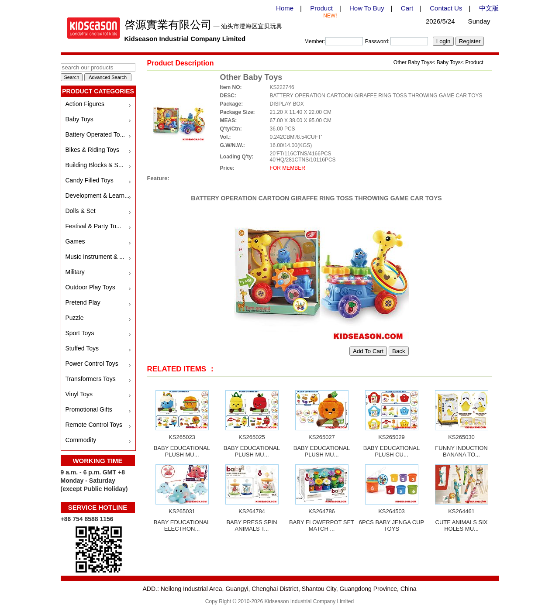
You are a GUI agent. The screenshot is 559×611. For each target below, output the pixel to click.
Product (321, 8)
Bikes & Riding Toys (92, 149)
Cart (407, 8)
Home (284, 8)
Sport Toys (80, 333)
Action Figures (85, 103)
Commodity (81, 439)
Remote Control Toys (94, 424)
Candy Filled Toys (90, 180)
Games (75, 241)
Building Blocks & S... (95, 164)
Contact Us (446, 8)
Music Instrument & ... (95, 256)
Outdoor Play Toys (90, 287)
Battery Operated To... (95, 134)
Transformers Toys (91, 378)
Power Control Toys (92, 363)
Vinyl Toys (79, 394)
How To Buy (366, 8)
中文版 (489, 8)
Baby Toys (79, 119)
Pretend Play (83, 302)
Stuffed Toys (82, 348)
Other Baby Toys (412, 62)
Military (75, 271)
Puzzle (75, 317)
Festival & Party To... (93, 226)
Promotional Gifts (89, 409)
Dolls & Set (81, 210)
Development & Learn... (98, 195)
